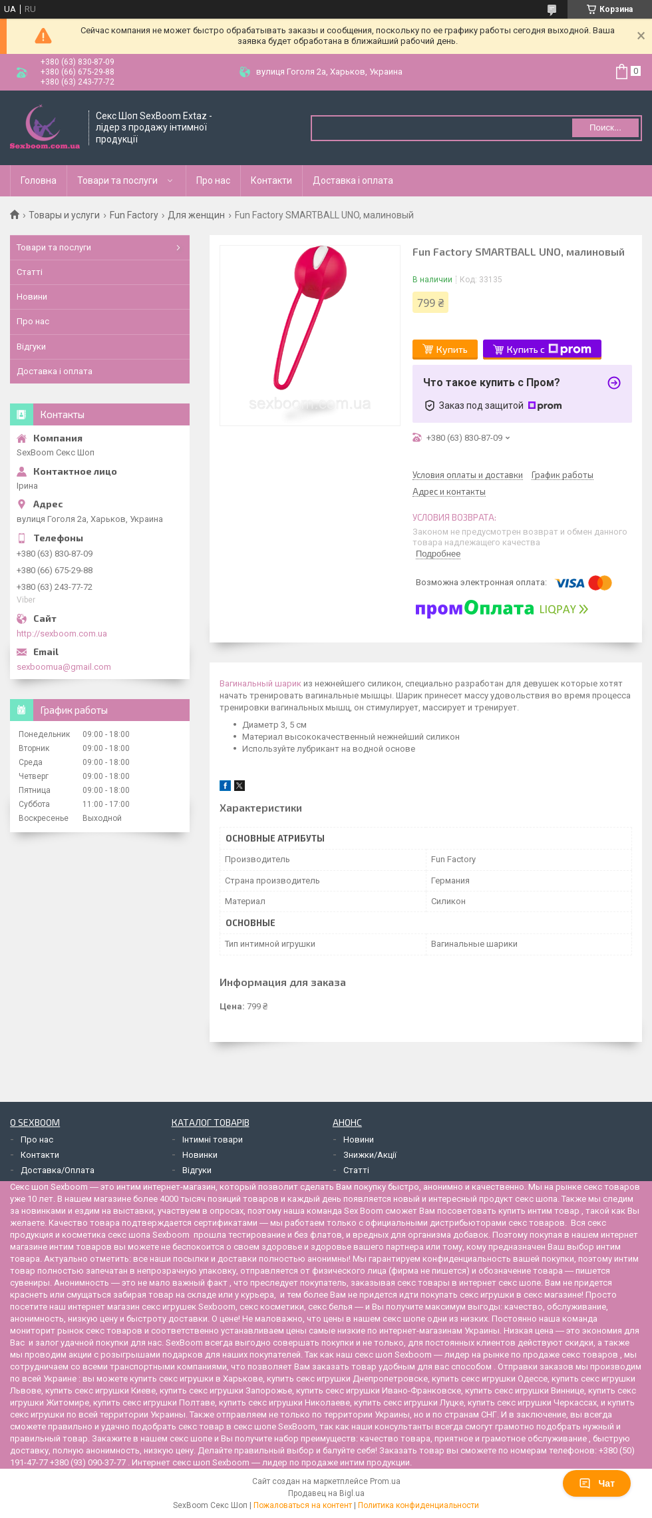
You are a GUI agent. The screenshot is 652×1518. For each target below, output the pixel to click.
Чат (597, 1483)
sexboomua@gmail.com (64, 667)
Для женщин (196, 215)
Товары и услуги (64, 215)
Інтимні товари (212, 1139)
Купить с (549, 350)
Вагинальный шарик (260, 683)
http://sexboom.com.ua (62, 633)
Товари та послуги (117, 180)
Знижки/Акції (370, 1155)
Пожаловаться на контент (302, 1505)
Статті (30, 272)
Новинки (200, 1155)
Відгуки (31, 347)
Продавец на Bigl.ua (326, 1493)
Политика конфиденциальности (418, 1505)
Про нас (213, 180)
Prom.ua (385, 1481)
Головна (39, 180)
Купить (452, 349)
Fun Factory (134, 215)
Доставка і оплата (353, 180)
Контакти (271, 180)
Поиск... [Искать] (605, 127)
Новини (32, 297)
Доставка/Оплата (57, 1170)
